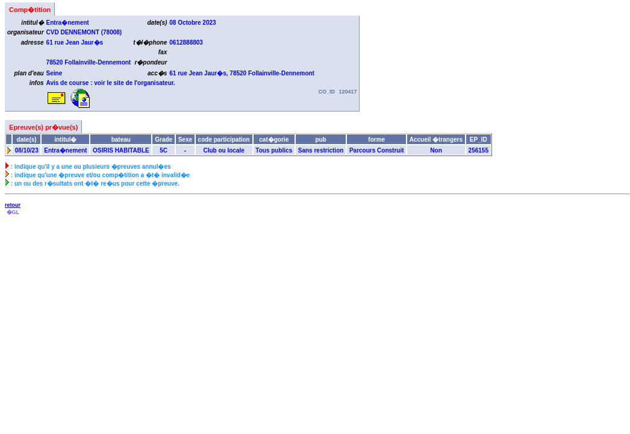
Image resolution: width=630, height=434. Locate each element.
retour (12, 205)
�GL (12, 212)
